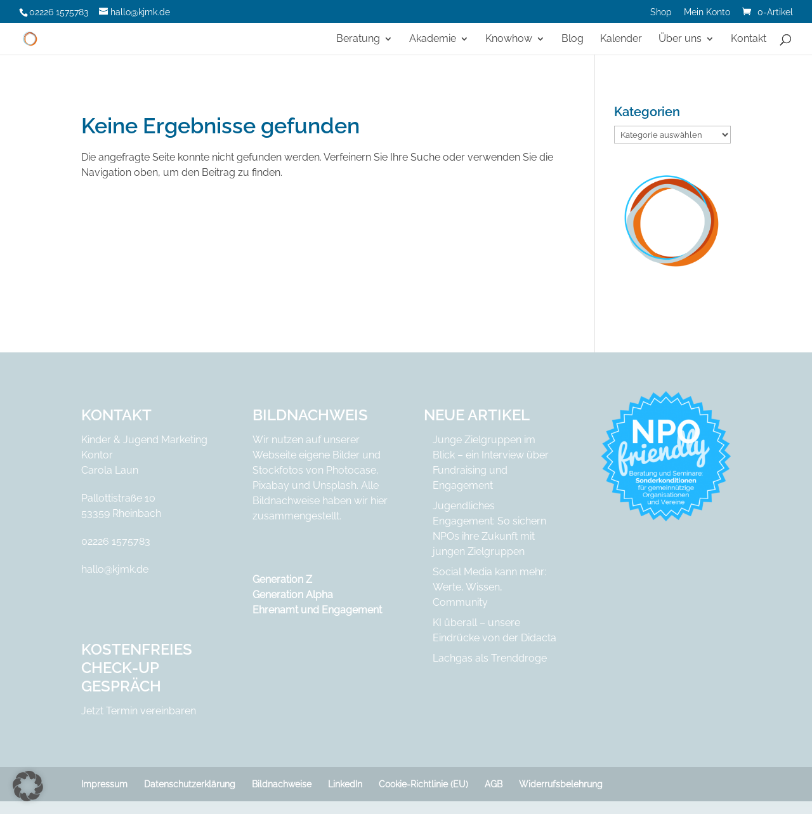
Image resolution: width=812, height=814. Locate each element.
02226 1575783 (115, 541)
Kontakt (748, 39)
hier (379, 501)
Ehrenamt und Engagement (317, 610)
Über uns (680, 39)
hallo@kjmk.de (114, 569)
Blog (572, 39)
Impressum (104, 784)
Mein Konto (707, 12)
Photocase (351, 470)
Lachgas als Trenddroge (490, 658)
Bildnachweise (281, 784)
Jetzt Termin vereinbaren (138, 711)
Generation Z (282, 579)
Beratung (358, 39)
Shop (661, 12)
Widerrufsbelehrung (561, 784)
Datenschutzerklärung (189, 784)
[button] (28, 786)
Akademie (432, 39)
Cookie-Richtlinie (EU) (423, 784)
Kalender (621, 39)
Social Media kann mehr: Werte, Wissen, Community (489, 587)
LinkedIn (345, 784)
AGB (493, 784)
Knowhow (508, 39)
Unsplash (335, 485)
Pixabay (270, 485)
